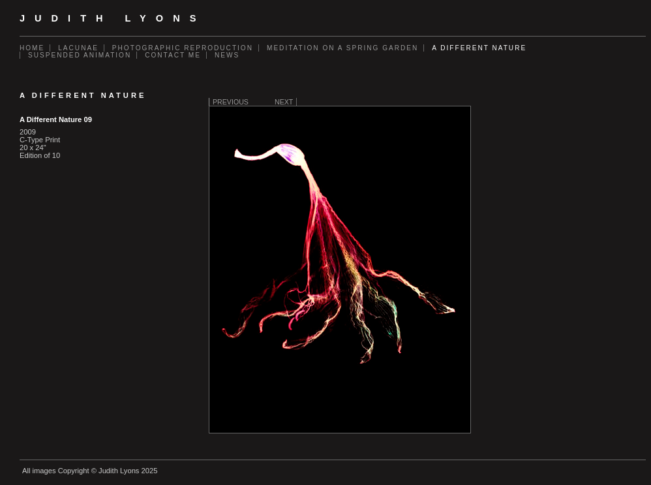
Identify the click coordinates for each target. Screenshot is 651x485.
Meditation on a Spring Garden (342, 48)
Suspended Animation (79, 55)
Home (32, 48)
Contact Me (173, 55)
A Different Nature (479, 48)
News (227, 55)
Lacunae (78, 48)
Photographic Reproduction (182, 48)
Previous (231, 102)
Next (284, 102)
